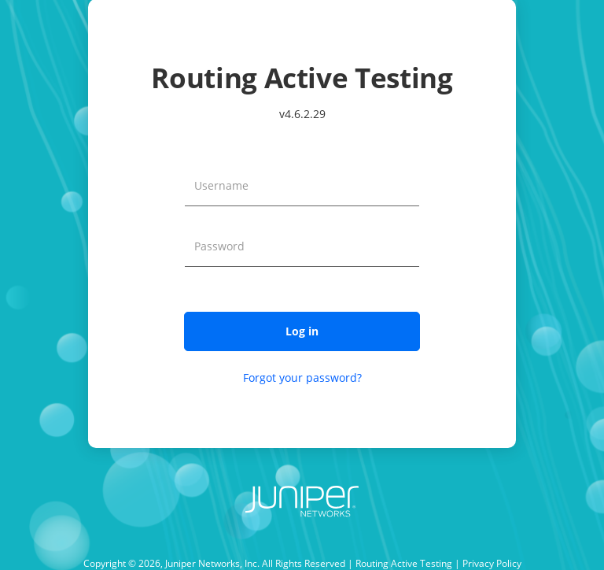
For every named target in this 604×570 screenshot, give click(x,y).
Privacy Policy (491, 563)
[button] (302, 331)
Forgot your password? (302, 377)
